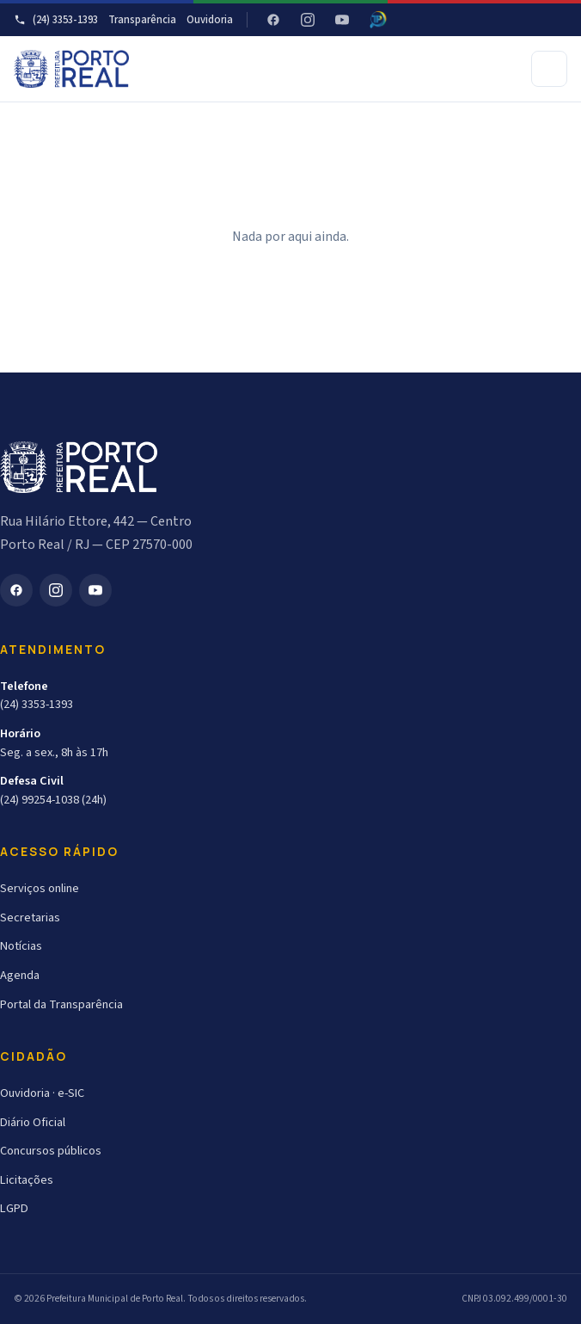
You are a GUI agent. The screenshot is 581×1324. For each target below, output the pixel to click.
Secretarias (30, 917)
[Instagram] (308, 20)
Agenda (20, 975)
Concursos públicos (50, 1151)
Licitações (26, 1180)
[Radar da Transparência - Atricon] (378, 19)
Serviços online (39, 888)
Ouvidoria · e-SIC (42, 1093)
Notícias (21, 946)
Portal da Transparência (61, 1004)
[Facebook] (273, 20)
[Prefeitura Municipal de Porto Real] (71, 69)
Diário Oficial (32, 1122)
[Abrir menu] (549, 69)
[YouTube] (342, 20)
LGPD (14, 1208)
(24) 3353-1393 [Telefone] (56, 20)
